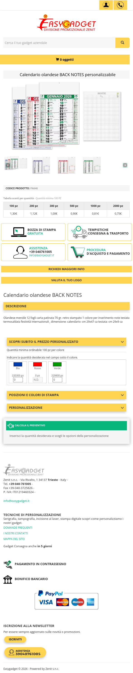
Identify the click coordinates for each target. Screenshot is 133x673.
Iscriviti (15, 639)
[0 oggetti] (65, 59)
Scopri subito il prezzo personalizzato (66, 341)
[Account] (106, 5)
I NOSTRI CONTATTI (15, 533)
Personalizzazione (66, 407)
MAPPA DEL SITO (14, 539)
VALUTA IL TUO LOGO (66, 280)
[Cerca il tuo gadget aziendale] (122, 43)
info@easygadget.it (41, 255)
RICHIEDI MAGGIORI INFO (67, 269)
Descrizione (16, 306)
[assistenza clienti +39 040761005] (120, 5)
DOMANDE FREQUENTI (17, 528)
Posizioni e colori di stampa (66, 395)
